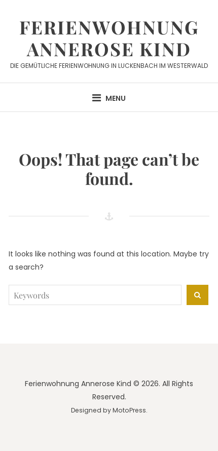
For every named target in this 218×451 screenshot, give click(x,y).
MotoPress (129, 410)
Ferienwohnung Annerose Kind (109, 38)
